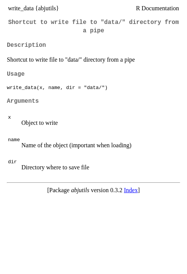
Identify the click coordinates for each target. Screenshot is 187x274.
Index (131, 190)
